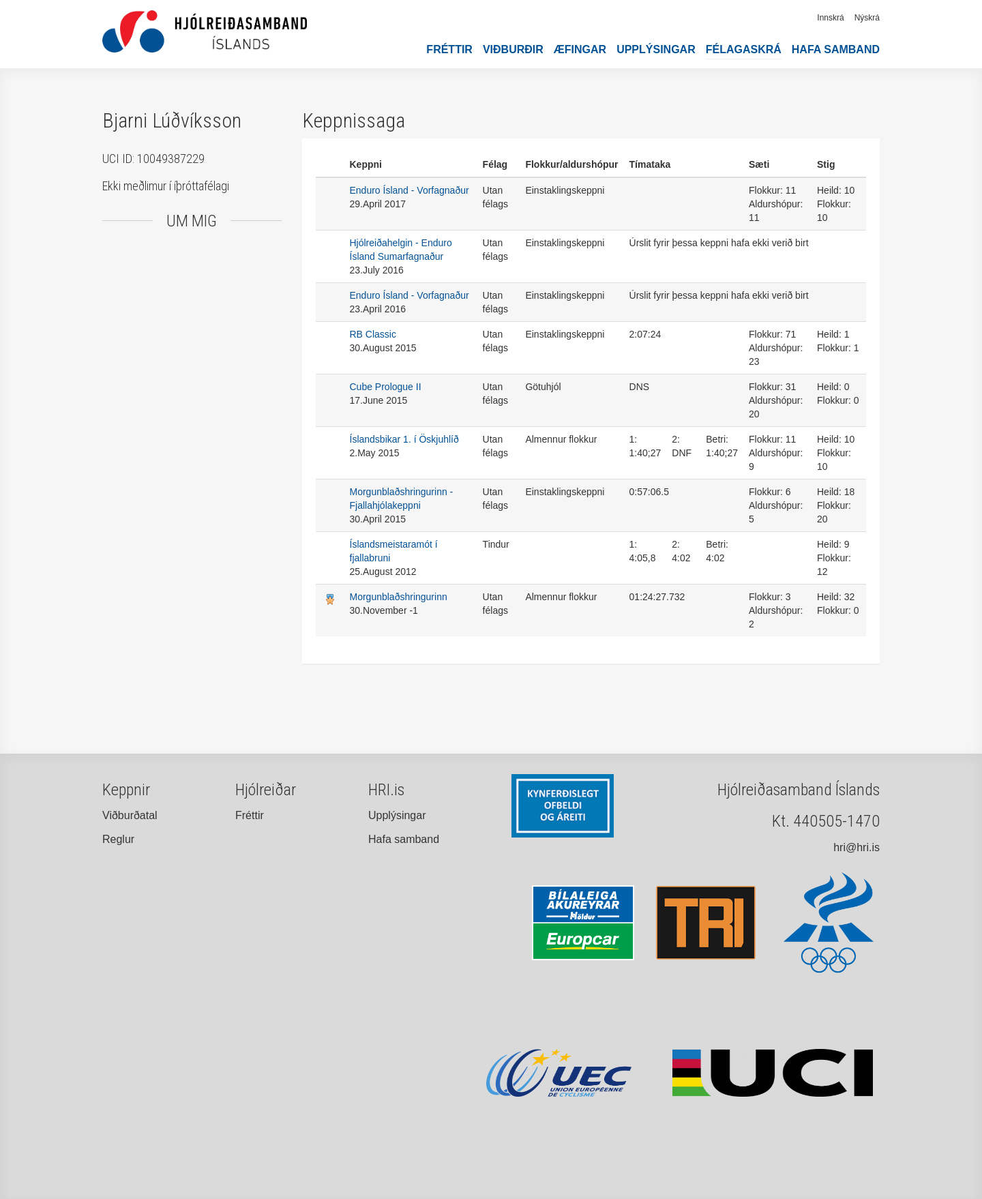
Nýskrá (867, 18)
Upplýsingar (656, 49)
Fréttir (449, 49)
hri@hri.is (856, 847)
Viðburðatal (130, 815)
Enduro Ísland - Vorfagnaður (409, 190)
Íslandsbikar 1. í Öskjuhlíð (404, 439)
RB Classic (373, 334)
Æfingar (580, 49)
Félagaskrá (744, 49)
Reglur (118, 839)
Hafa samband (836, 49)
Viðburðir (513, 49)
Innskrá (830, 18)
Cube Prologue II (385, 386)
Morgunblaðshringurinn (398, 596)
